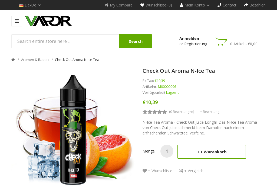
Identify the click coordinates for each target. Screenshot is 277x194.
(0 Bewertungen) (181, 111)
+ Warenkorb (213, 151)
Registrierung (195, 43)
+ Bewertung (209, 111)
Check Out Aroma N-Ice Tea (77, 59)
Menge (149, 151)
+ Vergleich (193, 170)
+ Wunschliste (160, 170)
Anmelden (189, 38)
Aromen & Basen (35, 59)
